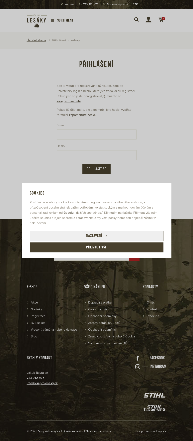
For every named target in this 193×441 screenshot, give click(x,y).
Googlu (68, 213)
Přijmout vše (96, 247)
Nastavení (94, 236)
